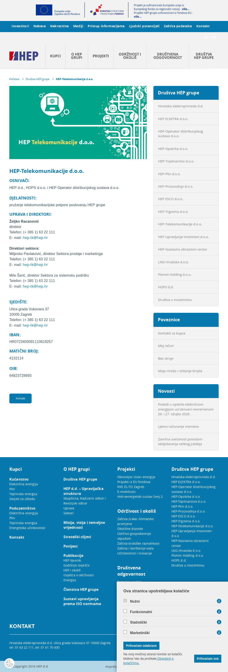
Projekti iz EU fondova (133, 482)
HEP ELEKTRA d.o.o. (173, 118)
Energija (69, 580)
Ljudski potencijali (144, 26)
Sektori (68, 513)
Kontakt (203, 26)
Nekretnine (59, 26)
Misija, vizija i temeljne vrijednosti (84, 525)
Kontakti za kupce (171, 333)
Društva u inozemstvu (175, 299)
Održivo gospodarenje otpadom (134, 536)
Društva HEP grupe (204, 56)
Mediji (78, 26)
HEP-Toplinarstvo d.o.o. (176, 161)
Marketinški (140, 633)
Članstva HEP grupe (81, 589)
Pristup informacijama (106, 26)
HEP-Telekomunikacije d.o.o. (74, 79)
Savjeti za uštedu (22, 499)
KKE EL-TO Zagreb (130, 487)
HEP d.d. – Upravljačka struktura (83, 491)
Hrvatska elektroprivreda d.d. (180, 106)
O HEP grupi (76, 56)
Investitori (20, 26)
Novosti (166, 391)
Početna (14, 79)
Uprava (68, 508)
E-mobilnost (126, 491)
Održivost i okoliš (130, 56)
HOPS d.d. (166, 287)
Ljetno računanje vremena (178, 426)
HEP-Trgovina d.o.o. (173, 211)
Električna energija (23, 484)
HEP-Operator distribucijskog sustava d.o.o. (180, 133)
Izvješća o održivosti (78, 575)
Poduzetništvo (22, 508)
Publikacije (73, 555)
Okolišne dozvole (130, 529)
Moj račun (166, 345)
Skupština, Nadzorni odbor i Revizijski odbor (84, 500)
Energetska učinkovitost (27, 528)
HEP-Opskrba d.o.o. (173, 148)
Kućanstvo (18, 479)
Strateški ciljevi (77, 536)
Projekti (101, 56)
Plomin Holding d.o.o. (174, 274)
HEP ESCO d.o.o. (170, 199)
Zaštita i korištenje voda (135, 548)
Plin (12, 489)
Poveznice (169, 320)
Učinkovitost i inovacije (134, 553)
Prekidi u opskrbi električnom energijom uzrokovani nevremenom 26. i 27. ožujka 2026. (186, 409)
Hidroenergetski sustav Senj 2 (140, 496)
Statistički (138, 622)
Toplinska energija (23, 494)
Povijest (70, 546)
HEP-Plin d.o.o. (169, 174)
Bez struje (165, 358)
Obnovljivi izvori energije (136, 477)
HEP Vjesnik (72, 560)
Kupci (55, 56)
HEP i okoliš (72, 570)
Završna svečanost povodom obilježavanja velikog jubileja (180, 441)
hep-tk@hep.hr (35, 237)
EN (214, 37)
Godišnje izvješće (76, 565)
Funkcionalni (141, 612)
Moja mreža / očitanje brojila (180, 371)
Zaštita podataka (178, 26)
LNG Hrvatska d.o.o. (173, 262)
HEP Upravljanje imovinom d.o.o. (183, 236)
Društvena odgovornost (167, 56)
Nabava (39, 26)
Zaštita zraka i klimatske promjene (135, 521)
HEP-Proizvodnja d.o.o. (175, 186)
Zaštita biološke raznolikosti (138, 543)
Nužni (135, 601)
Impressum (113, 666)
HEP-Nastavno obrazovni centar (182, 249)
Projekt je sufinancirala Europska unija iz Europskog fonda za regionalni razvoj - (161, 7)
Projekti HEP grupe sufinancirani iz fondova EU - (163, 15)
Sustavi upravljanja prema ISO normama (82, 601)
